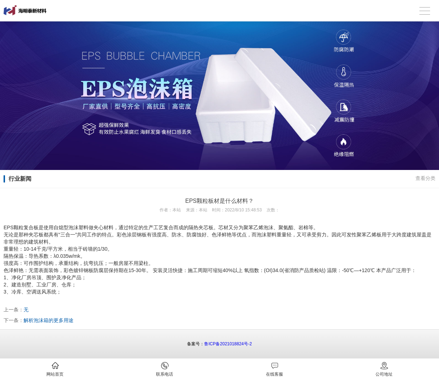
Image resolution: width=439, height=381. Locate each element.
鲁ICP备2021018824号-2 (228, 343)
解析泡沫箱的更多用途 (49, 320)
